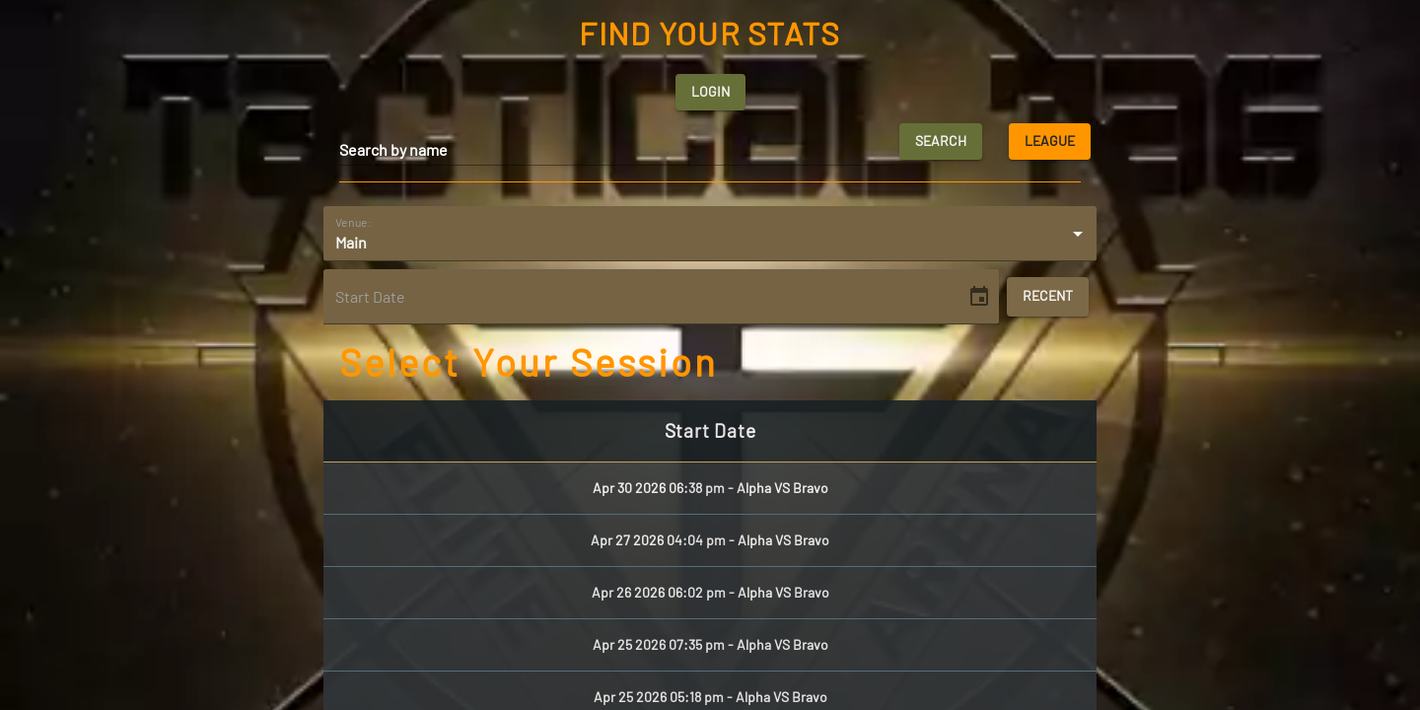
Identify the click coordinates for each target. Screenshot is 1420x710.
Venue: (353, 221)
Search (940, 141)
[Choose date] (979, 297)
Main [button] (351, 242)
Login (710, 92)
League (1050, 141)
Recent (1048, 297)
